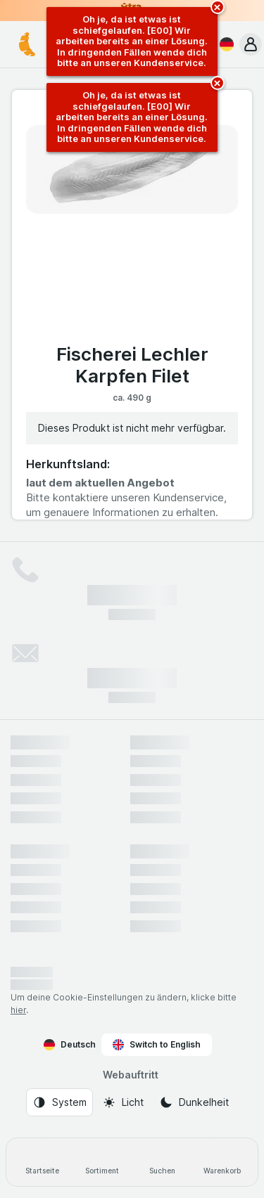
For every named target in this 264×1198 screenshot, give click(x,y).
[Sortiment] (102, 1162)
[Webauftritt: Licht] (123, 1102)
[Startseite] (42, 1162)
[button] (250, 44)
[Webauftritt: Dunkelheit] (194, 1102)
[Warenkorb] (222, 1162)
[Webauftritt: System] (59, 1102)
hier (18, 1010)
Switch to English (157, 1044)
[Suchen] (162, 1162)
